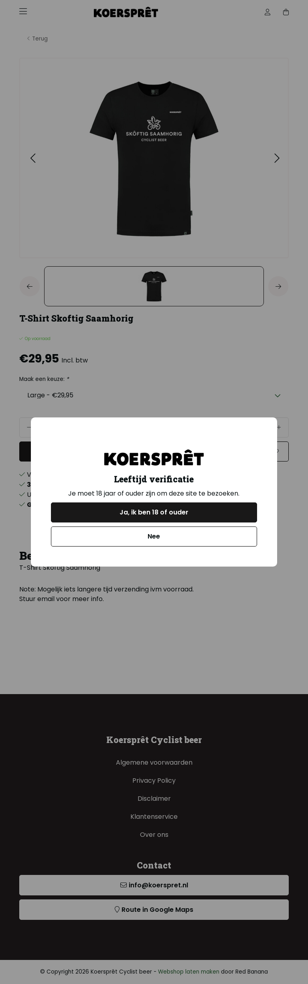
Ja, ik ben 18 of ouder (154, 512)
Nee (154, 536)
